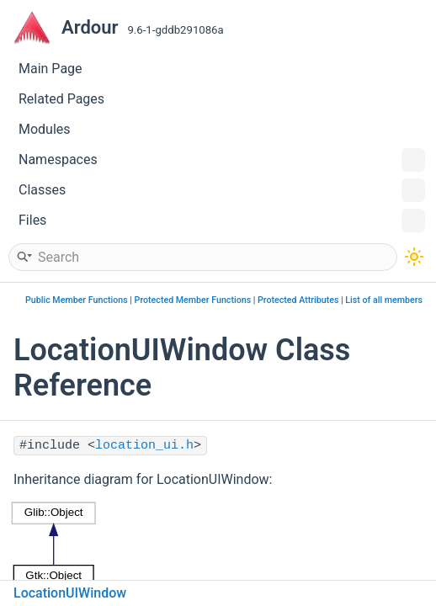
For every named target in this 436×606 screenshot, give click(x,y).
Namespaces (222, 160)
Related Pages (61, 99)
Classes (222, 190)
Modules (45, 129)
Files (222, 220)
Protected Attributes (298, 300)
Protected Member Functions (193, 300)
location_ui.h (144, 446)
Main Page (50, 69)
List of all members (384, 300)
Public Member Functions (76, 300)
